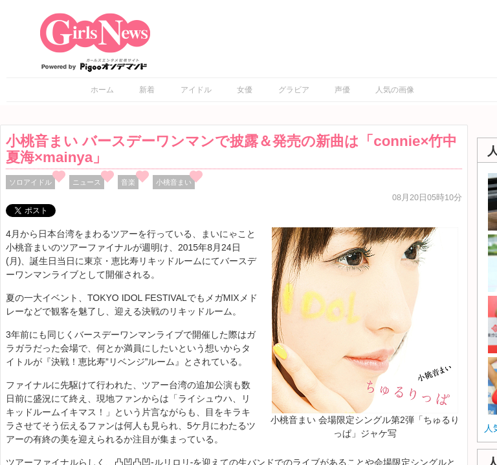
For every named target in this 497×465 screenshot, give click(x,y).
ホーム (102, 89)
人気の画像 (394, 89)
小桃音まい (174, 182)
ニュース (86, 182)
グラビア (293, 89)
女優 (244, 89)
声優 (342, 89)
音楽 (128, 182)
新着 (147, 89)
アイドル (196, 89)
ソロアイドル (30, 182)
